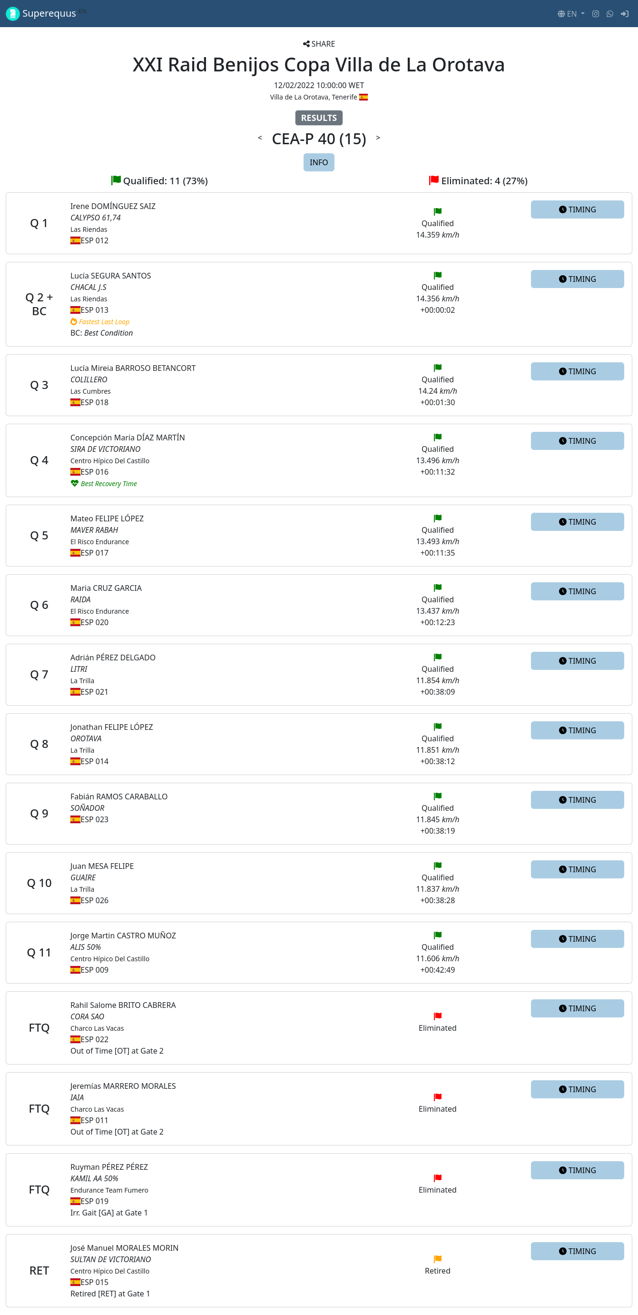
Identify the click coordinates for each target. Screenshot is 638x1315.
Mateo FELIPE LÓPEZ (107, 518)
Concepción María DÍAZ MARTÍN (127, 437)
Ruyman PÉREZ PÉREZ (109, 1167)
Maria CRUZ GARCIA (106, 588)
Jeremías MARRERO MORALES (123, 1086)
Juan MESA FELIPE (102, 866)
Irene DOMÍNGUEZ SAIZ (113, 206)
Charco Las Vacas (97, 1028)
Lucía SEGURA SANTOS (110, 275)
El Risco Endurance (99, 541)
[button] (571, 13)
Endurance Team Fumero (109, 1190)
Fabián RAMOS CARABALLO (118, 796)
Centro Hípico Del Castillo (109, 460)
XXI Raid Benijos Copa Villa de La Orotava (319, 64)
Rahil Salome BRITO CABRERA (123, 1005)
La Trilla (82, 680)
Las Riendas (89, 229)
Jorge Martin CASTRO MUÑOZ (123, 935)
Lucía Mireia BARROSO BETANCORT (133, 368)
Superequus (46, 13)
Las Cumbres (90, 391)
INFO (319, 162)
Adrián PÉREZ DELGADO (113, 657)
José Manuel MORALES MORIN (124, 1248)
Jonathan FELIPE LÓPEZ (111, 727)
